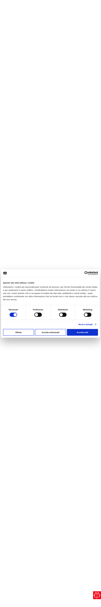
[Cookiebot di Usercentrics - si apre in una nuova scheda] (86, 273)
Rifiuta (18, 332)
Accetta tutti (82, 332)
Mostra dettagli (85, 324)
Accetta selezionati (50, 332)
